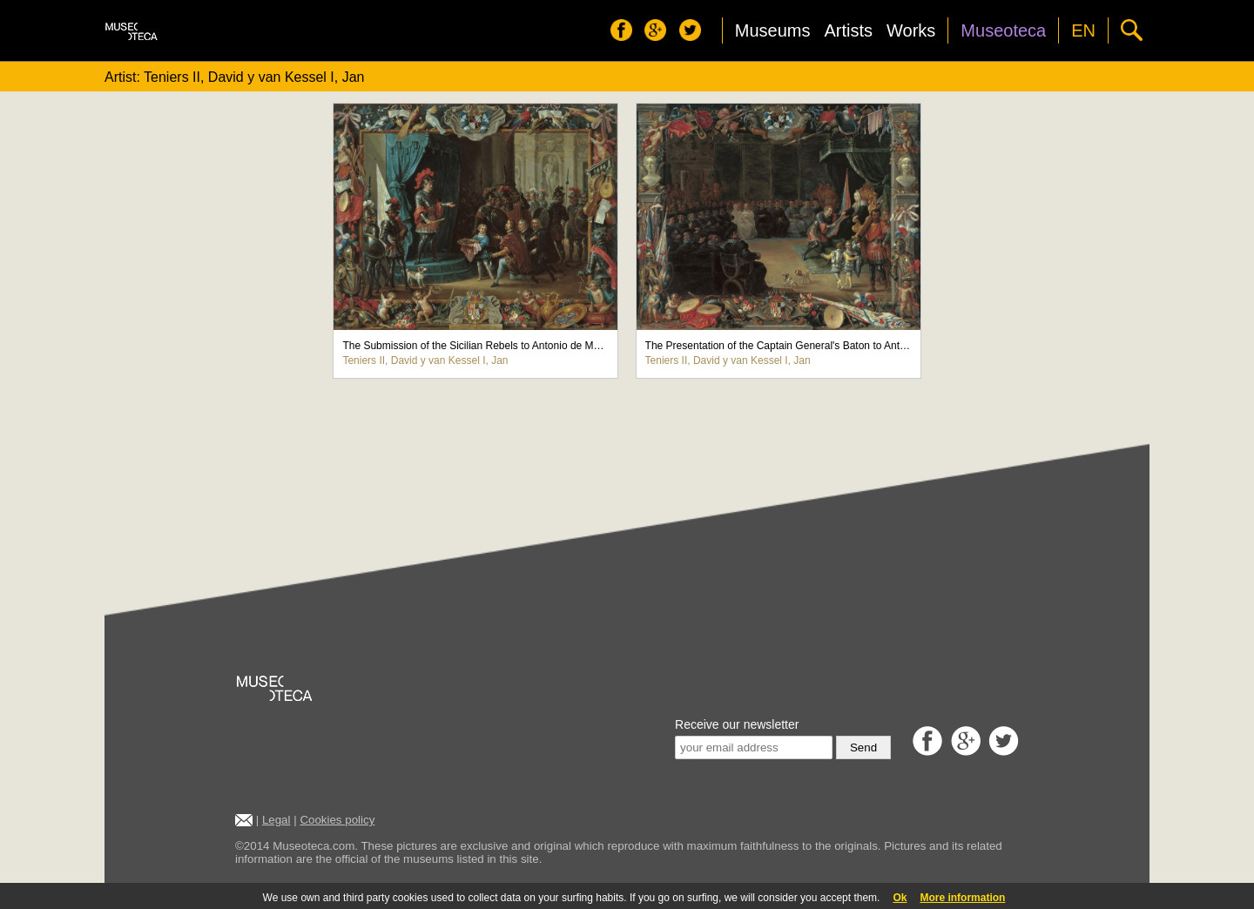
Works (911, 30)
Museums (773, 30)
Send (863, 747)
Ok (900, 898)
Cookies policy (337, 819)
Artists (848, 30)
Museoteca (1003, 30)
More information (962, 898)
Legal (276, 819)
